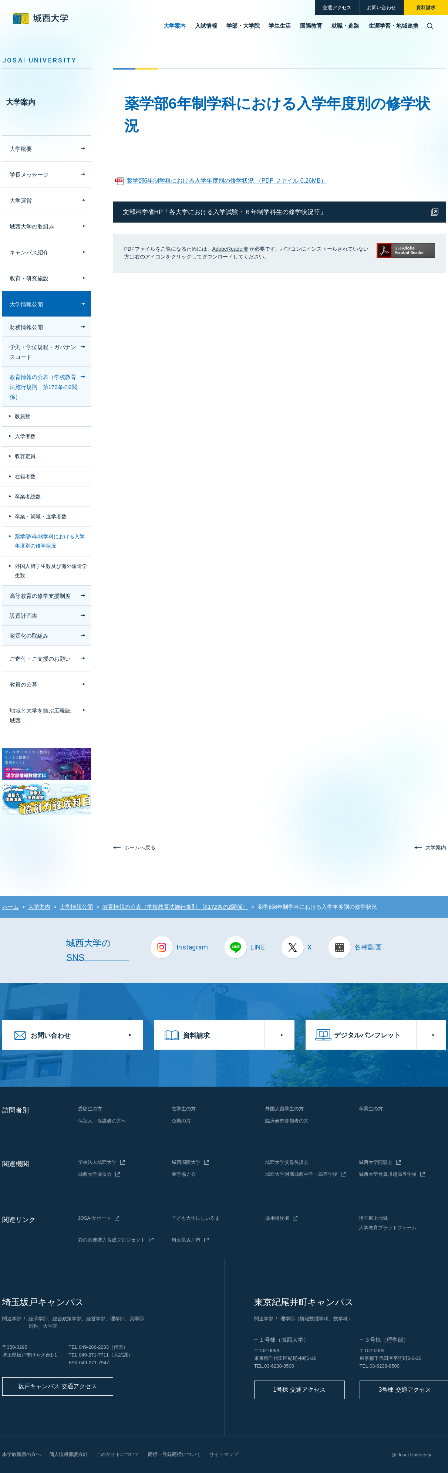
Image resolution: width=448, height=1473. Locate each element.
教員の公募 (23, 684)
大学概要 (21, 149)
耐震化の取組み (29, 636)
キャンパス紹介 (29, 252)
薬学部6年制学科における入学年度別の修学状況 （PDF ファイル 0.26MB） (227, 180)
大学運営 (21, 200)
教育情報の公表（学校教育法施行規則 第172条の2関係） (43, 387)
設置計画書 (23, 616)
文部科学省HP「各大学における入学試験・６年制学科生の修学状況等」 (225, 212)
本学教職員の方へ (21, 1454)
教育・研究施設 (29, 278)
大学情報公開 (26, 304)
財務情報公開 (26, 327)
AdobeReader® (230, 249)
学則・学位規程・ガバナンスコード (43, 352)
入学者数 (25, 436)
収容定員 (25, 456)
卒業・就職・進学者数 (41, 516)
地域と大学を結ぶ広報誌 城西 (43, 715)
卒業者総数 (28, 497)
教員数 (22, 416)
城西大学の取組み (32, 226)
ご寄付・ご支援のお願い (40, 659)
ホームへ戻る (139, 847)
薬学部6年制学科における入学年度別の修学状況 (50, 541)
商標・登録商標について (174, 1454)
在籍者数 (25, 477)
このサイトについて (117, 1454)
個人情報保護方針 (68, 1454)
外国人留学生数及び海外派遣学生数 (51, 570)
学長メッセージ (29, 175)
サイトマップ (223, 1454)
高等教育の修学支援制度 (40, 596)
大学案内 (21, 102)
